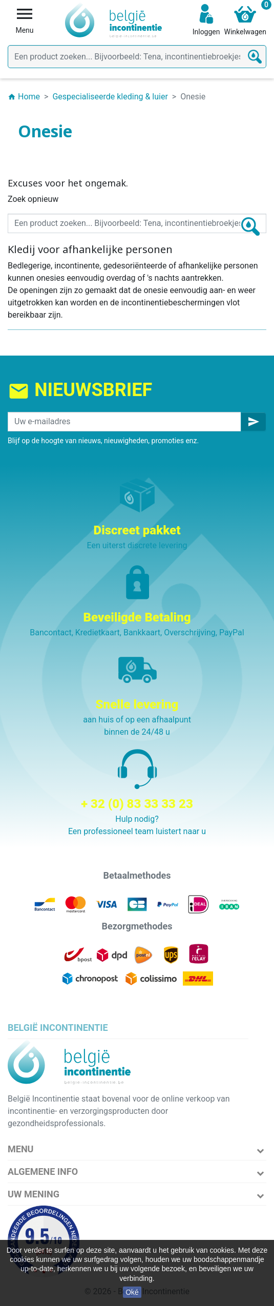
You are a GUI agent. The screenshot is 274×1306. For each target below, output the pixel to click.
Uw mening (33, 1194)
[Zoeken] (137, 56)
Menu (20, 1149)
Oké (132, 1292)
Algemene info (43, 1171)
